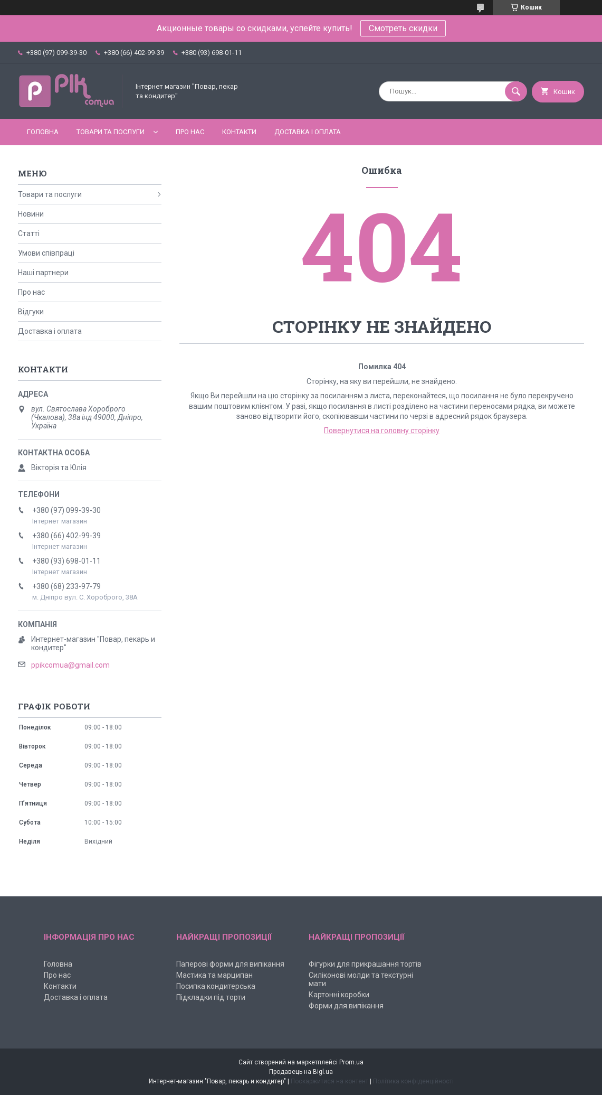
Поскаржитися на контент (329, 1081)
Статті (29, 233)
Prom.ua (351, 1062)
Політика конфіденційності (413, 1081)
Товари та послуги (111, 132)
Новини (31, 214)
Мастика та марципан (214, 975)
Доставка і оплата (307, 132)
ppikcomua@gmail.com (70, 665)
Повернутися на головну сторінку (381, 430)
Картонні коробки (339, 994)
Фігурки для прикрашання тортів (365, 964)
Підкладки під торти (210, 997)
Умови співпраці (46, 253)
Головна (43, 132)
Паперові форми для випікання (230, 964)
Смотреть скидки (403, 28)
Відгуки (31, 311)
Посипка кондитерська (215, 986)
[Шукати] (516, 91)
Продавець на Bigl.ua (301, 1071)
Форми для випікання (346, 1006)
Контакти (239, 132)
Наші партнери (43, 272)
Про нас (190, 132)
